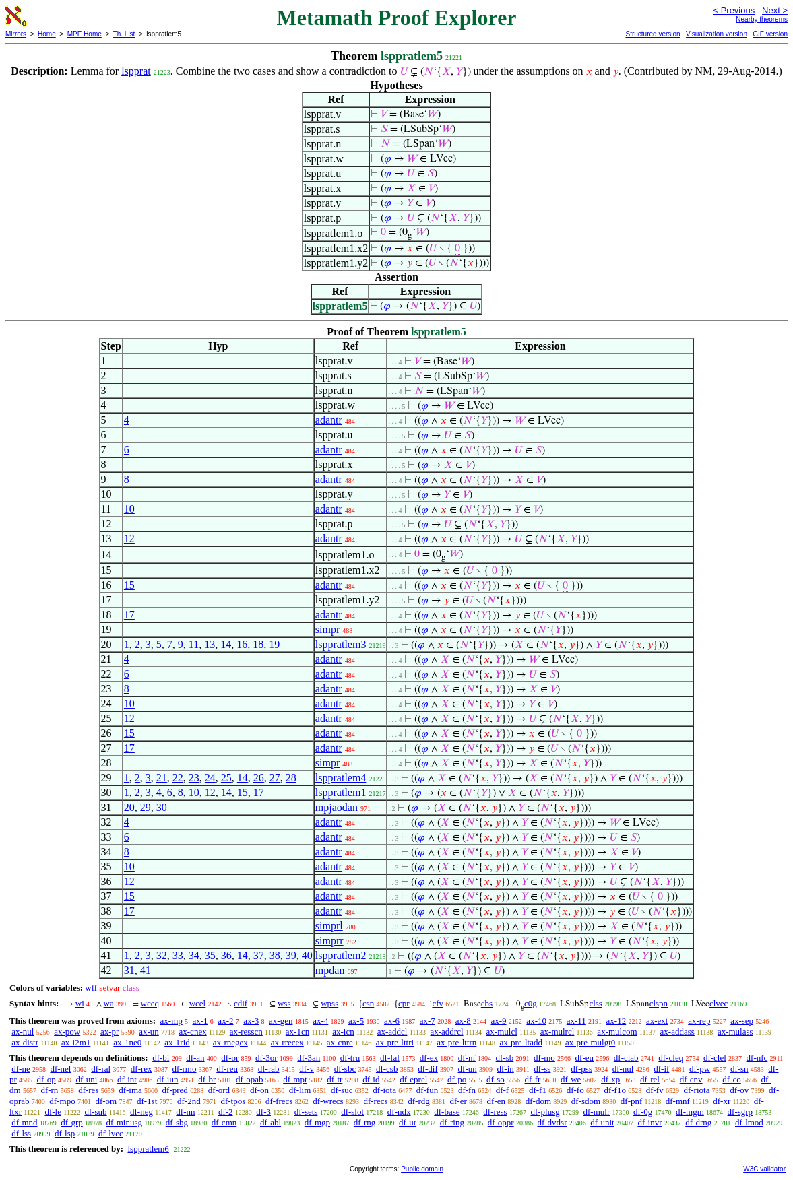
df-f (502, 1090)
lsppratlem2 (341, 955)
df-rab (269, 1068)
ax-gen (280, 1021)
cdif (240, 1003)
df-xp (610, 1079)
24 (210, 777)
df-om (106, 1101)
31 (129, 970)
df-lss (21, 1133)
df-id (370, 1079)
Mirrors (15, 34)
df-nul (623, 1068)
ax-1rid (177, 1042)
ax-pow (67, 1031)
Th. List (124, 34)
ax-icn (343, 1031)
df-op (46, 1079)
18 (258, 644)
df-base (446, 1112)
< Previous (734, 10)
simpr (327, 629)
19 (274, 644)
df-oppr (501, 1122)
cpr (404, 1003)
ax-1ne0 (127, 1042)
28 (291, 777)
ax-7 (427, 1021)
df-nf (467, 1058)
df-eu (584, 1058)
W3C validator (764, 1169)
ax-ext (657, 1021)
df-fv (655, 1090)
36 (226, 955)
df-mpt (295, 1079)
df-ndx (399, 1112)
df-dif (428, 1068)
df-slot (352, 1112)
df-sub (95, 1112)
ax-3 (251, 1021)
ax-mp (171, 1021)
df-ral (100, 1068)
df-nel (60, 1068)
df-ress (495, 1112)
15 (129, 585)
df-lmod (749, 1122)
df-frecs (278, 1101)
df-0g (642, 1112)
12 (129, 538)
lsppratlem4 (341, 777)
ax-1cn (297, 1031)
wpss (329, 1003)
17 (129, 614)
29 (145, 807)
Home (47, 34)
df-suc (342, 1090)
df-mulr (596, 1112)
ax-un (149, 1031)
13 (209, 644)
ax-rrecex (287, 1042)
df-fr (532, 1079)
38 (274, 955)
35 (210, 955)
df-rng (365, 1122)
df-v (306, 1068)
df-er (458, 1101)
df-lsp (65, 1133)
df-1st (147, 1101)
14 (225, 644)
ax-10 (536, 1021)
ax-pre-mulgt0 (590, 1042)
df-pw (699, 1068)
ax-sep (741, 1021)
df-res (88, 1090)
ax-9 (499, 1021)
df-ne (20, 1068)
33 (177, 955)
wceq (150, 1003)
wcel (197, 1003)
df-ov (739, 1090)
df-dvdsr (552, 1122)
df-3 (263, 1112)
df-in (505, 1068)
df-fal (390, 1058)
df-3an (308, 1058)
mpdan (330, 970)
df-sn (739, 1068)
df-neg (141, 1112)
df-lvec (110, 1133)
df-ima (130, 1090)
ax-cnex (193, 1031)
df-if (661, 1068)
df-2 (225, 1112)
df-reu (227, 1068)
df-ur (407, 1122)
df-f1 (537, 1090)
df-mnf (678, 1101)
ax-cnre (340, 1042)
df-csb (387, 1068)
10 (129, 509)
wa (109, 1003)
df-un (467, 1068)
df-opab (249, 1079)
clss (595, 1003)
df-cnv (691, 1079)
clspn (658, 1003)
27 (274, 777)
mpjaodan (336, 807)
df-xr (721, 1101)
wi (79, 1003)
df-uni (87, 1079)
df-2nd (189, 1101)
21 (161, 777)
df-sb (505, 1058)
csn (368, 1003)
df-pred (175, 1090)
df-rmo (184, 1068)
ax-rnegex (230, 1042)
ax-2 (225, 1021)
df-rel (650, 1079)
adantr (328, 420)
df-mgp (317, 1122)
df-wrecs (328, 1101)
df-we (571, 1079)
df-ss (542, 1068)
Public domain (422, 1169)
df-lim (300, 1090)
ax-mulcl (501, 1031)
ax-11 (576, 1021)
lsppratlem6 (147, 1149)
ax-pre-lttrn (456, 1042)
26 (258, 777)
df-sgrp (740, 1112)
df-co (731, 1079)
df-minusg (124, 1122)
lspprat (136, 71)
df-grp (72, 1122)
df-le (52, 1112)
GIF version (770, 34)
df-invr (649, 1122)
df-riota (696, 1090)
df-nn (185, 1112)
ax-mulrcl (557, 1031)
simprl (329, 925)
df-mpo (62, 1101)
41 (145, 970)
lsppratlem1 (341, 792)
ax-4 (320, 1021)
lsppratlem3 (341, 644)
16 (241, 644)
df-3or (266, 1058)
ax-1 (200, 1021)
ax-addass (677, 1031)
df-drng (698, 1122)
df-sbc (345, 1068)
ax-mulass (735, 1031)
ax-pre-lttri (395, 1042)
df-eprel (413, 1079)
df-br (207, 1079)
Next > (775, 10)
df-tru (350, 1058)
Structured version (652, 34)
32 (161, 955)
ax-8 (463, 1021)
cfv (437, 1003)
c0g (530, 1003)
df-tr (334, 1079)
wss (284, 1003)
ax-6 (392, 1021)
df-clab (626, 1058)
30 (161, 807)
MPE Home (84, 34)
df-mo (544, 1058)
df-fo (575, 1090)
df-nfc (757, 1058)
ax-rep (699, 1021)
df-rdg (419, 1101)
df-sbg (177, 1122)
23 (194, 777)
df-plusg (544, 1112)
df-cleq (670, 1058)
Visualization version (716, 34)
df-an (195, 1058)
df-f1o (615, 1090)
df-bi (160, 1058)
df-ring (452, 1122)
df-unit (602, 1122)
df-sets (306, 1112)
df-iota (384, 1090)
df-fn (467, 1090)
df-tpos (232, 1101)
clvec (718, 1003)
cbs (487, 1003)
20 (129, 807)
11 (194, 644)
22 (177, 777)
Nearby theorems (762, 19)
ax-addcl (392, 1031)
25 (226, 777)
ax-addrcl (446, 1031)
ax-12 (616, 1021)
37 (258, 955)
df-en (496, 1101)
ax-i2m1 (75, 1042)
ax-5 (356, 1021)
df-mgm (690, 1112)
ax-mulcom (617, 1031)
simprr (329, 940)
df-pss (581, 1068)
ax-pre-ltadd (520, 1042)
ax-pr (109, 1031)
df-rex (141, 1068)
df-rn (49, 1090)
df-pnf (632, 1101)
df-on (259, 1090)
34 (194, 955)
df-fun (427, 1090)
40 (307, 955)
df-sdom (585, 1101)
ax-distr (24, 1042)
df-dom (538, 1101)
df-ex (429, 1058)
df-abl (270, 1122)
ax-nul (22, 1031)
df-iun (168, 1079)
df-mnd (24, 1122)
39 (291, 955)
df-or (230, 1058)
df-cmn (224, 1122)
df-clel (714, 1058)
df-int (127, 1079)
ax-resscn (246, 1031)
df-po (456, 1079)
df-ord (219, 1090)
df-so (495, 1079)
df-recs (375, 1101)
